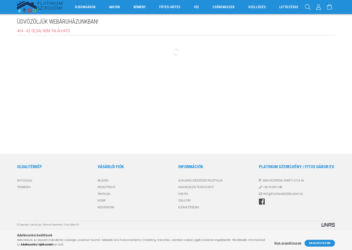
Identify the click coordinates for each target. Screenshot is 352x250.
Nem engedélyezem (288, 243)
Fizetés (183, 194)
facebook (262, 201)
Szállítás (184, 200)
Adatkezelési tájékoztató (196, 187)
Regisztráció (106, 187)
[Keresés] (307, 7)
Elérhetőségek (188, 207)
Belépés (103, 180)
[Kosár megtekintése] (329, 7)
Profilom (104, 194)
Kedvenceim (106, 207)
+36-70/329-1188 (272, 187)
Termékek (23, 187)
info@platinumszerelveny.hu (283, 194)
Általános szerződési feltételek (200, 180)
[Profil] (318, 7)
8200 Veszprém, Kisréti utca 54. (283, 180)
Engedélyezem (320, 243)
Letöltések (288, 7)
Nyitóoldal (24, 180)
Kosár (102, 200)
